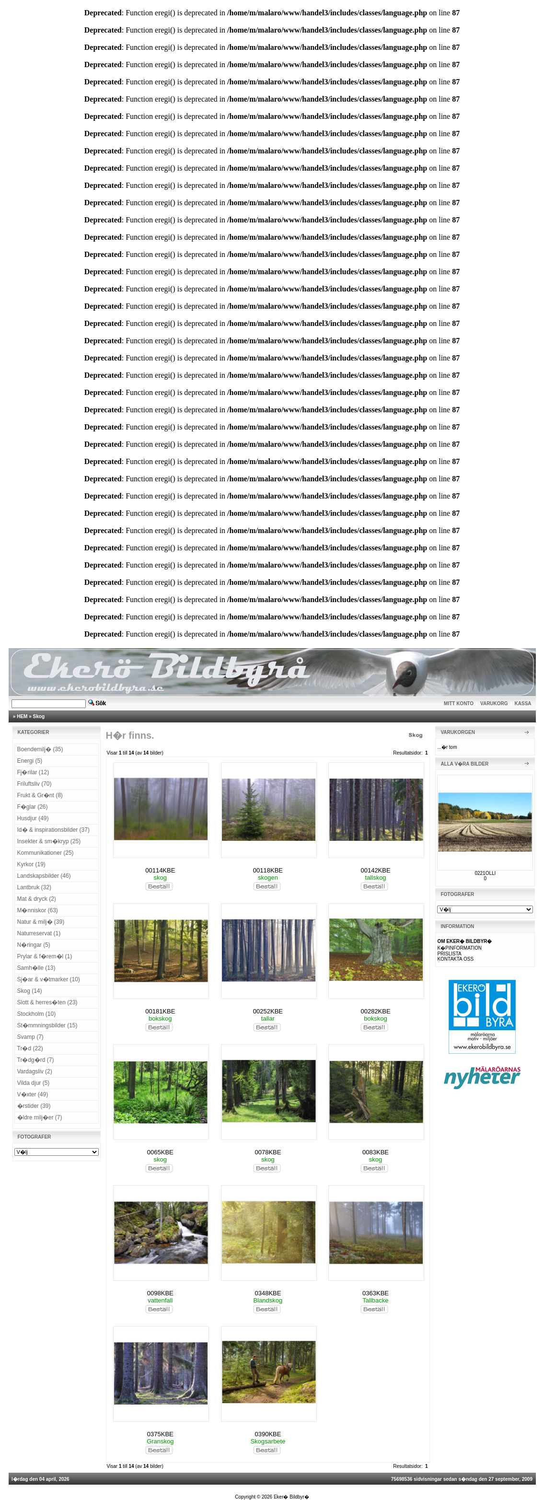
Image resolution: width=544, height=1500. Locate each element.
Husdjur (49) (33, 818)
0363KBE (375, 1293)
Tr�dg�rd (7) (35, 1060)
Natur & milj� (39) (41, 922)
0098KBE (160, 1293)
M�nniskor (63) (37, 910)
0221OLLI (485, 873)
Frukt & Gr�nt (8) (40, 795)
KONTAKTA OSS (455, 959)
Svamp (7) (30, 1037)
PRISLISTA (449, 953)
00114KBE (160, 870)
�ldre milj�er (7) (39, 1117)
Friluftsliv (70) (34, 783)
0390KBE (268, 1434)
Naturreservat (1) (39, 933)
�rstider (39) (34, 1106)
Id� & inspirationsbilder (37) (53, 829)
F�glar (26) (32, 806)
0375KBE (160, 1434)
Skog (39, 716)
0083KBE (375, 1152)
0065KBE (160, 1152)
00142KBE (375, 870)
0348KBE (268, 1293)
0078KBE (268, 1152)
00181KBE (160, 1011)
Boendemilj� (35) (40, 749)
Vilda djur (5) (33, 1083)
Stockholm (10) (36, 1014)
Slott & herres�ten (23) (47, 1002)
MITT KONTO (459, 703)
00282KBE (375, 1011)
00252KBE (268, 1011)
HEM (22, 716)
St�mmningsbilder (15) (47, 1025)
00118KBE (268, 870)
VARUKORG (494, 703)
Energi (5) (30, 760)
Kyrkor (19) (31, 864)
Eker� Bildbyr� (291, 1497)
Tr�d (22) (30, 1048)
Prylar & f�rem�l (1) (44, 956)
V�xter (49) (32, 1094)
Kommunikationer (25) (45, 852)
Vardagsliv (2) (34, 1071)
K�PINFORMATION (459, 948)
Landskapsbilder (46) (44, 875)
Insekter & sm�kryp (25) (49, 841)
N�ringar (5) (33, 945)
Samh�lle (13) (36, 968)
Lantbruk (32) (34, 887)
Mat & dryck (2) (36, 898)
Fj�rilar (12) (33, 772)
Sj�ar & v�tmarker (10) (48, 979)
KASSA (523, 703)
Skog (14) (29, 991)
